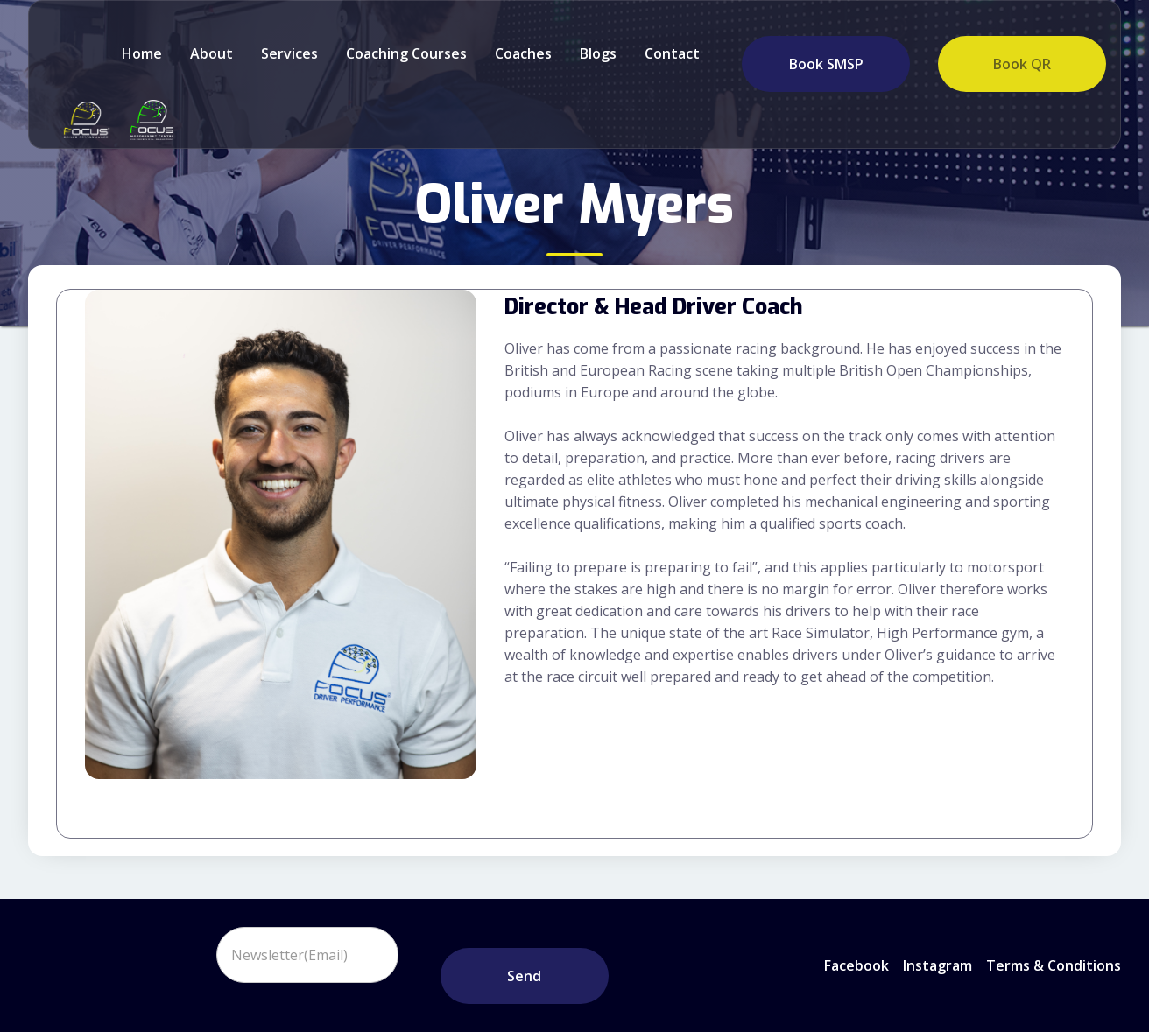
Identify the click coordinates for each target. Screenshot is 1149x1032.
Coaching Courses (406, 53)
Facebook (856, 965)
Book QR (1022, 64)
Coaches (523, 53)
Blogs (598, 53)
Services (289, 53)
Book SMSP (826, 64)
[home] (82, 120)
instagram (937, 965)
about (211, 53)
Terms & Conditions (1053, 965)
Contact (672, 53)
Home (142, 53)
